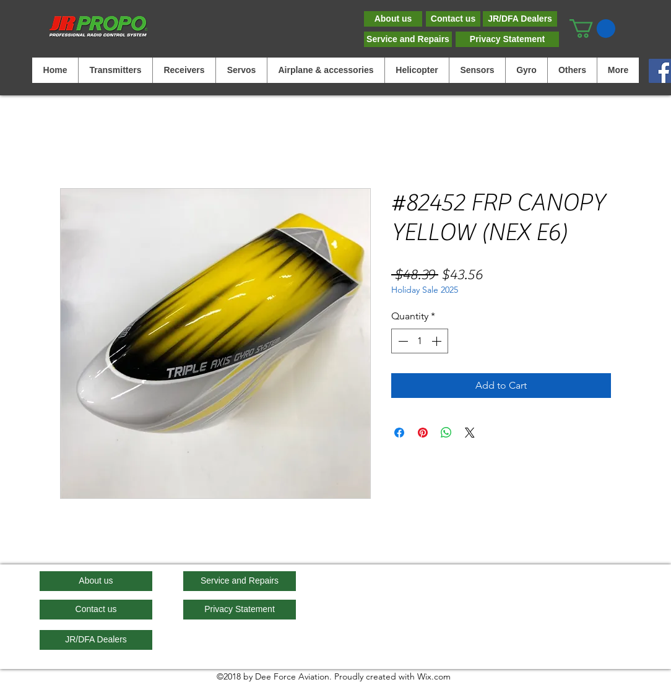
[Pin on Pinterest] (422, 432)
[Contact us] (453, 19)
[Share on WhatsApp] (446, 432)
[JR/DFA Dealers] (520, 19)
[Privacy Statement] (507, 39)
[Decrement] (401, 341)
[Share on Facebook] (399, 432)
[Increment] (437, 341)
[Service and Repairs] (408, 39)
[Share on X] (469, 432)
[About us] (393, 19)
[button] (592, 28)
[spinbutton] (419, 341)
